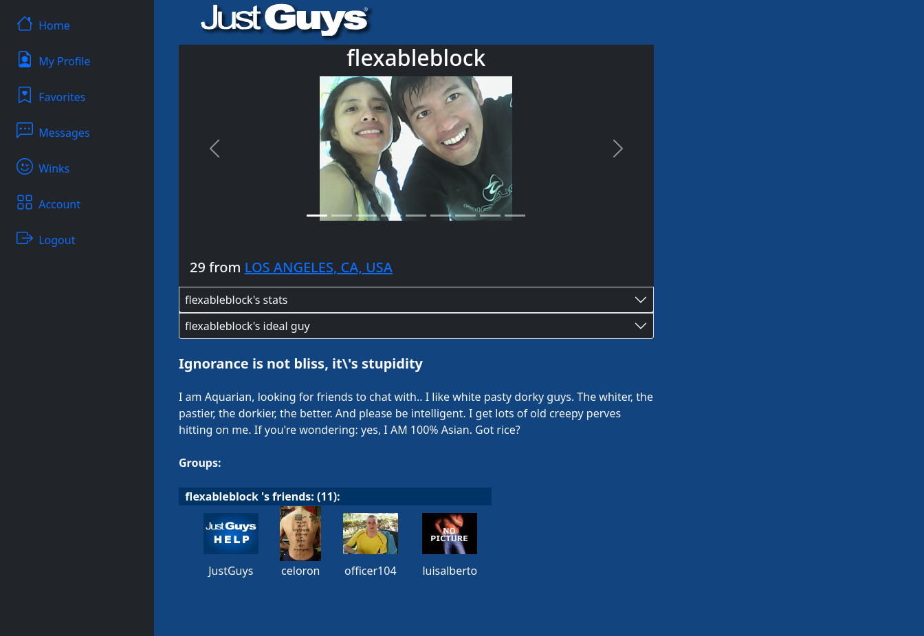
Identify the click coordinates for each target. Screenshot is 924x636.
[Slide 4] (391, 215)
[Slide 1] (317, 215)
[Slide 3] (366, 215)
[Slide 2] (341, 215)
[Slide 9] (515, 215)
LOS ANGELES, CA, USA (319, 267)
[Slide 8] (490, 215)
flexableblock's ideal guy (247, 325)
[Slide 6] (440, 215)
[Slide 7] (465, 215)
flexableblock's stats (236, 299)
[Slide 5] (416, 215)
